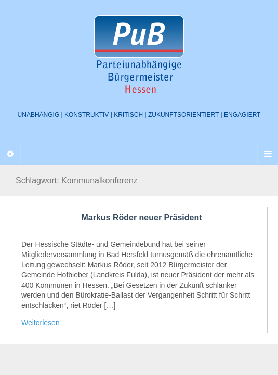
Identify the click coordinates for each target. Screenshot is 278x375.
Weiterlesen (40, 322)
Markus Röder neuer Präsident (141, 217)
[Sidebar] (10, 154)
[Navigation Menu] (267, 154)
